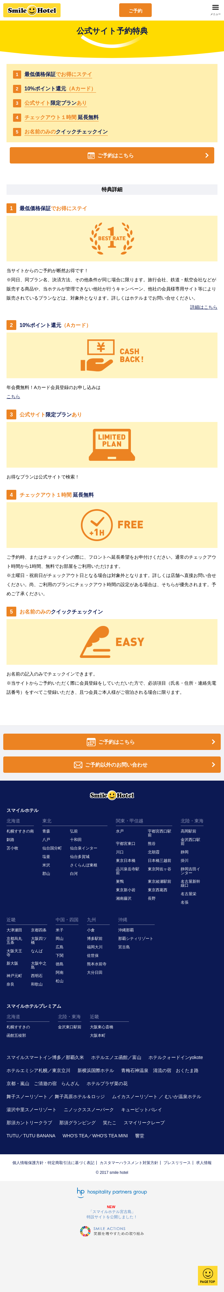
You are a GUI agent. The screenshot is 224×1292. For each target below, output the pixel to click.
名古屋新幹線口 (190, 883)
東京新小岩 (125, 890)
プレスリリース (177, 1163)
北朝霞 (154, 852)
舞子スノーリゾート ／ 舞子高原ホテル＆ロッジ (56, 1096)
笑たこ (110, 1122)
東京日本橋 (125, 861)
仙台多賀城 (80, 857)
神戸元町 (14, 976)
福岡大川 (95, 947)
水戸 (120, 831)
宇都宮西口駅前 (159, 833)
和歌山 (37, 984)
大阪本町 (97, 1035)
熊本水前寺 (96, 964)
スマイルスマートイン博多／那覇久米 (45, 1057)
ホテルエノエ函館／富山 (116, 1057)
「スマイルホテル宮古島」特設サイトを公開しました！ (112, 1214)
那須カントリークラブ (29, 1122)
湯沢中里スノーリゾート (32, 1109)
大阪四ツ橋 (39, 940)
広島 (59, 947)
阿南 (59, 972)
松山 (59, 981)
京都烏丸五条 (14, 940)
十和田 (76, 840)
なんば (37, 951)
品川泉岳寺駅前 (127, 871)
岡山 (59, 939)
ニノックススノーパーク (89, 1109)
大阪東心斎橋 (101, 1027)
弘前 (74, 831)
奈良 (10, 984)
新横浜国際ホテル (95, 1070)
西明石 (37, 976)
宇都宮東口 (125, 844)
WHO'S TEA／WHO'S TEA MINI (95, 1135)
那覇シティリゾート (135, 939)
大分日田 (95, 972)
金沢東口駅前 (69, 1027)
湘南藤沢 (124, 898)
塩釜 (46, 857)
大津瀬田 (14, 930)
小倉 (91, 930)
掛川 (185, 861)
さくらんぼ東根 (83, 865)
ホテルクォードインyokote (175, 1057)
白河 (74, 874)
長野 (152, 898)
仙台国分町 (52, 848)
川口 (120, 852)
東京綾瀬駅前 (159, 881)
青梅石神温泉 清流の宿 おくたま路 (160, 1070)
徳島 (59, 964)
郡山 (46, 874)
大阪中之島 (39, 965)
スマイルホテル (22, 810)
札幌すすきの (18, 1027)
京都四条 (39, 930)
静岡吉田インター (190, 871)
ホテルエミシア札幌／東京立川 (38, 1070)
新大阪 (12, 963)
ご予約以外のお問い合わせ (146, 765)
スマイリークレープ (144, 1122)
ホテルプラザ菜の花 (107, 1083)
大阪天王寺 (14, 953)
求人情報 (204, 1163)
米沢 (46, 865)
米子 (59, 930)
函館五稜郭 (16, 1035)
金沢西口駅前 (190, 842)
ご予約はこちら (149, 155)
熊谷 (152, 844)
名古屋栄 (188, 894)
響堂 (139, 1135)
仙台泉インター (83, 848)
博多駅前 (95, 939)
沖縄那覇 (126, 930)
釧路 (10, 840)
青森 (46, 831)
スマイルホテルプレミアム (34, 1006)
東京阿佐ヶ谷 (159, 869)
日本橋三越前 (159, 861)
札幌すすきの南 (20, 831)
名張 (185, 902)
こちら (13, 396)
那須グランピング (77, 1122)
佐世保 (93, 955)
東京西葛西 (157, 890)
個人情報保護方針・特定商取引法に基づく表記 (53, 1163)
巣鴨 (120, 881)
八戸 (46, 840)
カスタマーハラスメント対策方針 (129, 1163)
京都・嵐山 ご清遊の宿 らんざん (43, 1083)
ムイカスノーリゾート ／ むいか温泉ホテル (156, 1096)
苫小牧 (12, 848)
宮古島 (124, 947)
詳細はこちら (203, 307)
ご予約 (135, 10)
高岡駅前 (188, 831)
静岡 (185, 852)
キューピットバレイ (141, 1109)
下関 (59, 955)
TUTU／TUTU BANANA (31, 1135)
